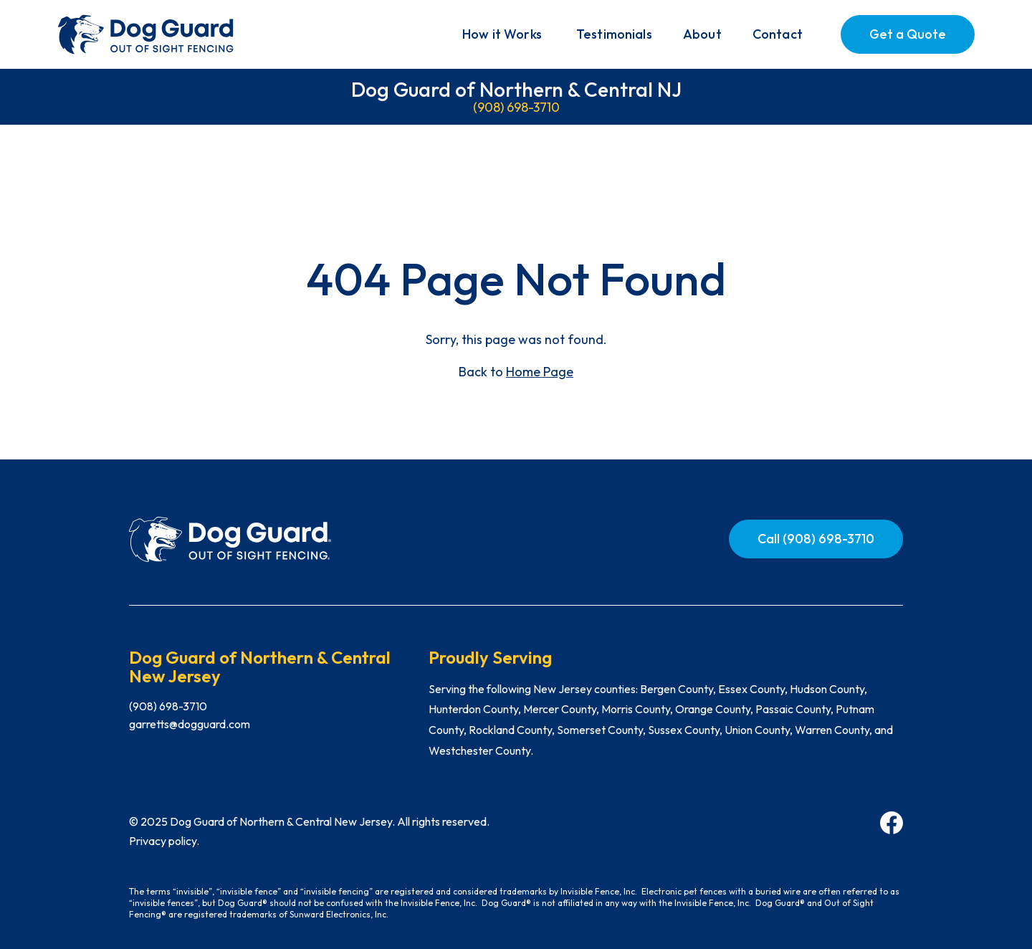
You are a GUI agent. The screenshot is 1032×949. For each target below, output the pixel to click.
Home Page (539, 371)
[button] (502, 34)
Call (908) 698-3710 (816, 538)
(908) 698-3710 (516, 107)
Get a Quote (907, 34)
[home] (146, 34)
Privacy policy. (164, 841)
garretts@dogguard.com (189, 724)
